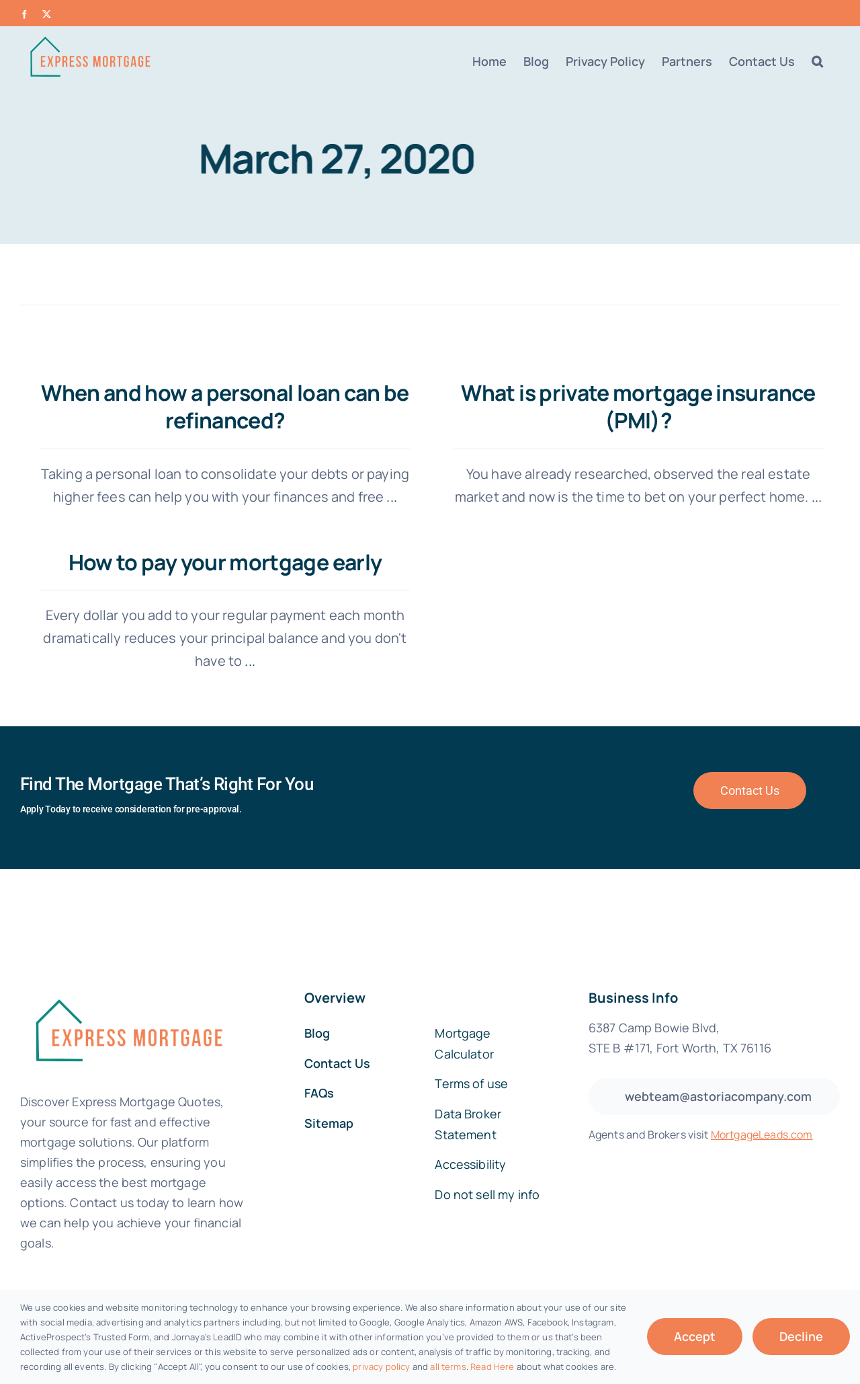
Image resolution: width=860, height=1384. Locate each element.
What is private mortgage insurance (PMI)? (624, 407)
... (390, 497)
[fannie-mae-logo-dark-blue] (127, 957)
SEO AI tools (507, 1283)
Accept (695, 1336)
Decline (801, 1336)
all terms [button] (448, 1366)
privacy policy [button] (381, 1366)
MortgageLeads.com (762, 1101)
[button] (817, 61)
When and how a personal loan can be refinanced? (225, 407)
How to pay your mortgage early (279, 545)
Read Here (492, 1366)
